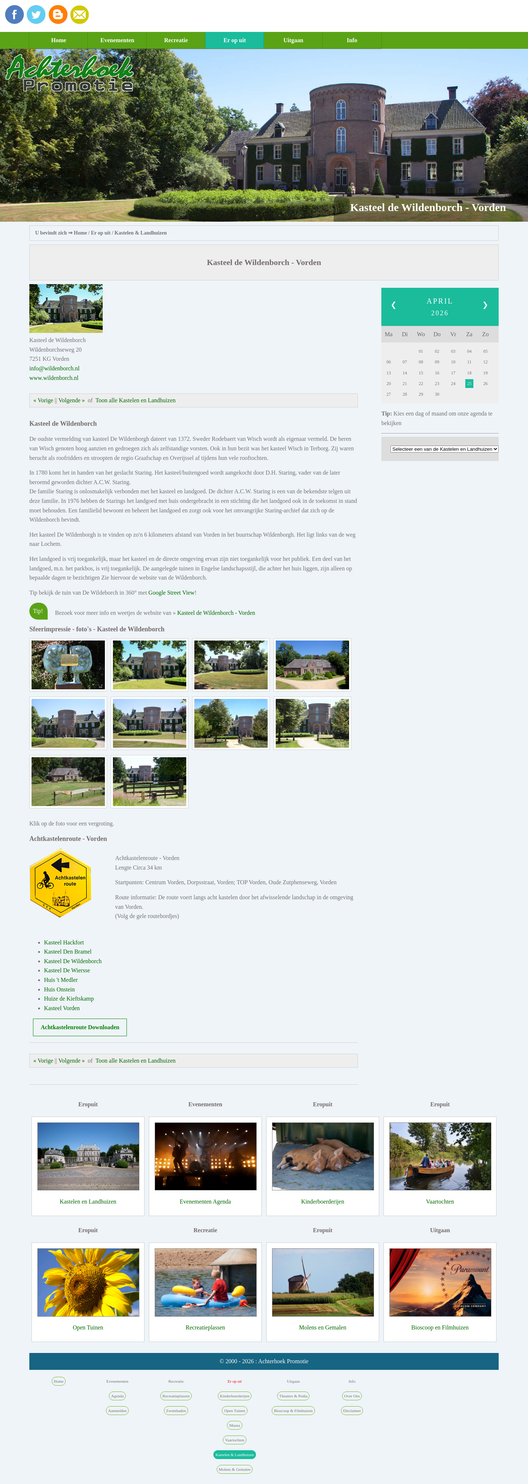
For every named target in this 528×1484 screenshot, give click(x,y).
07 (405, 361)
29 (421, 394)
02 (437, 351)
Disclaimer (352, 1410)
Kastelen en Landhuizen (88, 1201)
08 (421, 361)
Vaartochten (440, 1201)
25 (469, 383)
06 (388, 361)
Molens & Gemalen (235, 1469)
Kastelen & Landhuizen (140, 233)
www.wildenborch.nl (53, 378)
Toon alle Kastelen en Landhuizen (135, 400)
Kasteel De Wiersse (67, 970)
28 (405, 394)
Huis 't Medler (61, 980)
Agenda (117, 1396)
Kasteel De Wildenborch (73, 961)
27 (388, 394)
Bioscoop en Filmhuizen (440, 1327)
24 (453, 383)
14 (405, 372)
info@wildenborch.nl (54, 368)
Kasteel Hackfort (64, 942)
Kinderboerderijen (322, 1201)
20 (388, 383)
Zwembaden (176, 1410)
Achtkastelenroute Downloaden (80, 1027)
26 (485, 383)
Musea (234, 1425)
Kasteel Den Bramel (68, 951)
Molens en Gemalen (322, 1327)
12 (485, 361)
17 (453, 372)
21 (405, 383)
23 (437, 383)
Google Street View (171, 592)
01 (421, 351)
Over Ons (352, 1396)
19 (485, 372)
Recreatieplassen (205, 1327)
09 (437, 361)
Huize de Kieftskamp (69, 998)
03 (453, 351)
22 (421, 383)
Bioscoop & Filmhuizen (293, 1410)
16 (437, 372)
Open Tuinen (88, 1327)
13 (388, 372)
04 (469, 351)
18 (469, 372)
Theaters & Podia (293, 1396)
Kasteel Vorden (62, 1008)
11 (469, 361)
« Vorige (43, 400)
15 (421, 372)
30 (437, 394)
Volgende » (71, 400)
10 (453, 361)
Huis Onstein (59, 989)
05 (485, 351)
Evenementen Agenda (205, 1201)
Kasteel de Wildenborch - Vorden (216, 613)
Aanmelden (117, 1410)
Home (58, 40)
